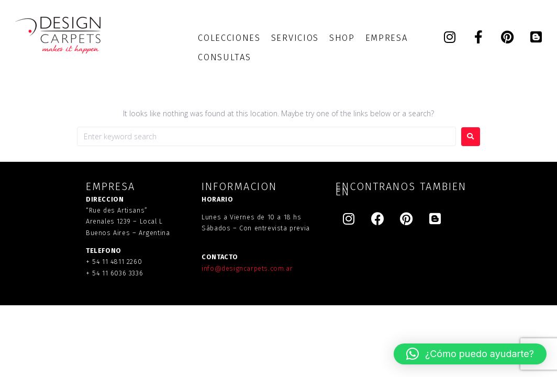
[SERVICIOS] (295, 38)
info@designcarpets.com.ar (247, 268)
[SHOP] (342, 38)
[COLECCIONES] (229, 38)
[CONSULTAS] (224, 57)
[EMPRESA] (386, 38)
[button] (470, 353)
